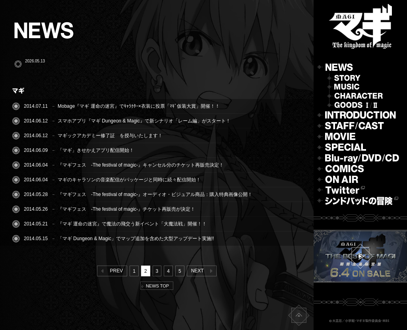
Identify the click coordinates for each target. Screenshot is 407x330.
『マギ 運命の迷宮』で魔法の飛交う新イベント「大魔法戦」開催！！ (132, 224)
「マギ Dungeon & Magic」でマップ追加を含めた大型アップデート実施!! (136, 238)
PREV (110, 271)
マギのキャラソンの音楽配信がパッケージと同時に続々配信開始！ (129, 179)
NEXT (203, 271)
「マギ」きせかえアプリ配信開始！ (96, 150)
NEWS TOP (155, 285)
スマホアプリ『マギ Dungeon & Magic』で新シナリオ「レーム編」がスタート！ (144, 121)
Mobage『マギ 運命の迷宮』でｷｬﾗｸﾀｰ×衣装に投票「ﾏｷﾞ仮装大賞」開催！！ (139, 106)
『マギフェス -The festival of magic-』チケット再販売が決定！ (126, 209)
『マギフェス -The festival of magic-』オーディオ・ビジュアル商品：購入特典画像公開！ (155, 194)
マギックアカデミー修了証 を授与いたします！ (110, 135)
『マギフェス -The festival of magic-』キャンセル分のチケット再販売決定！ (141, 165)
